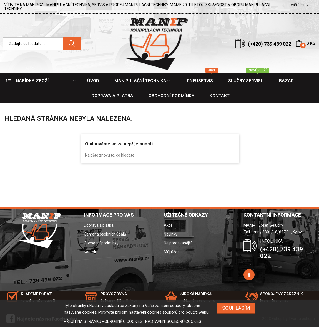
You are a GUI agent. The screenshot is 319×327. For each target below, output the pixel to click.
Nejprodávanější (178, 243)
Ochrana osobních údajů (105, 234)
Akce (168, 225)
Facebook (249, 274)
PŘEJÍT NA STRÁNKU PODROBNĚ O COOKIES (103, 321)
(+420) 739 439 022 (269, 44)
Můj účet (171, 252)
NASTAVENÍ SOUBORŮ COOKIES (173, 321)
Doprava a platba (99, 225)
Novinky (170, 234)
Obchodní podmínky (101, 243)
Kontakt (90, 252)
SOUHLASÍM (236, 308)
